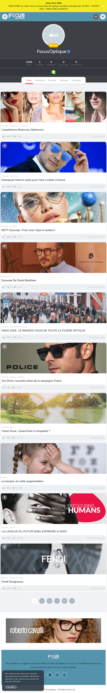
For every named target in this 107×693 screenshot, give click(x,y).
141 (64, 601)
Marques (5, 578)
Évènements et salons (18, 327)
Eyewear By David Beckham (19, 280)
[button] (5, 16)
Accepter (10, 687)
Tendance (24, 126)
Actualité (5, 126)
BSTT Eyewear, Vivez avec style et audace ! (28, 230)
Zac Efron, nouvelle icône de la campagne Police (32, 381)
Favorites (52, 80)
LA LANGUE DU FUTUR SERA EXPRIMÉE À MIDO (34, 531)
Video (99, 547)
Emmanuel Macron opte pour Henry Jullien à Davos (33, 180)
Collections (40, 80)
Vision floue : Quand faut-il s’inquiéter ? (26, 431)
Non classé (6, 276)
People (12, 377)
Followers (64, 80)
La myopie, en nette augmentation (22, 481)
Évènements (14, 126)
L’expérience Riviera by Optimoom (23, 129)
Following (76, 80)
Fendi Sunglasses (12, 581)
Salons (13, 527)
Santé (12, 427)
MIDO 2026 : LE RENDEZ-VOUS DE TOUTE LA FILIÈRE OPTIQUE (44, 330)
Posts (29, 80)
